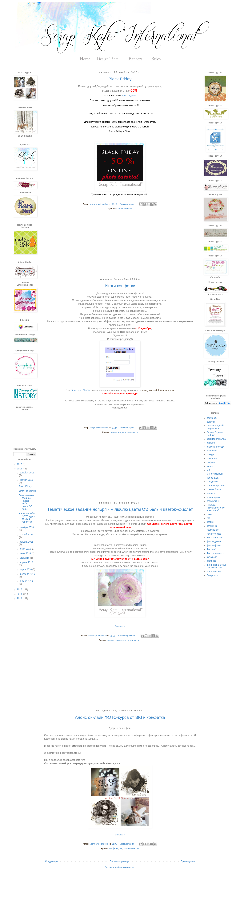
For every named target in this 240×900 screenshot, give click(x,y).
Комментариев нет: (127, 635)
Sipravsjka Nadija (81, 390)
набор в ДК (212, 477)
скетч (209, 514)
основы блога (214, 489)
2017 (20, 464)
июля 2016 (25, 549)
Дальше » (120, 626)
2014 (20, 594)
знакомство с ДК (215, 446)
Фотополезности (124, 208)
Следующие (51, 861)
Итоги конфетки (120, 285)
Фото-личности (214, 537)
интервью (212, 450)
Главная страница (119, 861)
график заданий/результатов (215, 427)
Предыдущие (188, 861)
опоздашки (212, 481)
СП (208, 518)
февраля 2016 (27, 574)
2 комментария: (127, 204)
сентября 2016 (27, 534)
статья (210, 522)
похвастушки (213, 497)
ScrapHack (212, 575)
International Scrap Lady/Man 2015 (216, 566)
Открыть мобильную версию (120, 867)
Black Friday (119, 79)
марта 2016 (26, 569)
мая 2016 (25, 557)
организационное (216, 485)
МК (120, 848)
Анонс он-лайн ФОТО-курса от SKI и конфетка (120, 717)
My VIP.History (214, 571)
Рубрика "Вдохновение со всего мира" (216, 508)
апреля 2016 (26, 562)
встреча (211, 421)
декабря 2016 (27, 472)
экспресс (211, 561)
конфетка (113, 848)
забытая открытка (216, 439)
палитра (211, 493)
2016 (20, 468)
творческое (121, 640)
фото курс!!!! (129, 95)
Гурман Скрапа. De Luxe (215, 433)
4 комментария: (127, 427)
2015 (20, 589)
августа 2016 (26, 541)
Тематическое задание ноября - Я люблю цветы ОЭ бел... (26, 502)
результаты (115, 432)
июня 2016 (25, 553)
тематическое (134, 640)
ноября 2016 (26, 480)
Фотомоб (211, 549)
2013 (20, 598)
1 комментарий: (127, 844)
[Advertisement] (120, 247)
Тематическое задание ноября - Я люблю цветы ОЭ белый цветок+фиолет (120, 509)
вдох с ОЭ (212, 418)
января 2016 (26, 581)
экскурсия (212, 557)
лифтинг (211, 462)
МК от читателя (215, 473)
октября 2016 (27, 527)
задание (111, 640)
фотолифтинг (214, 545)
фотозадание (214, 541)
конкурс (211, 454)
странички (212, 526)
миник (210, 466)
